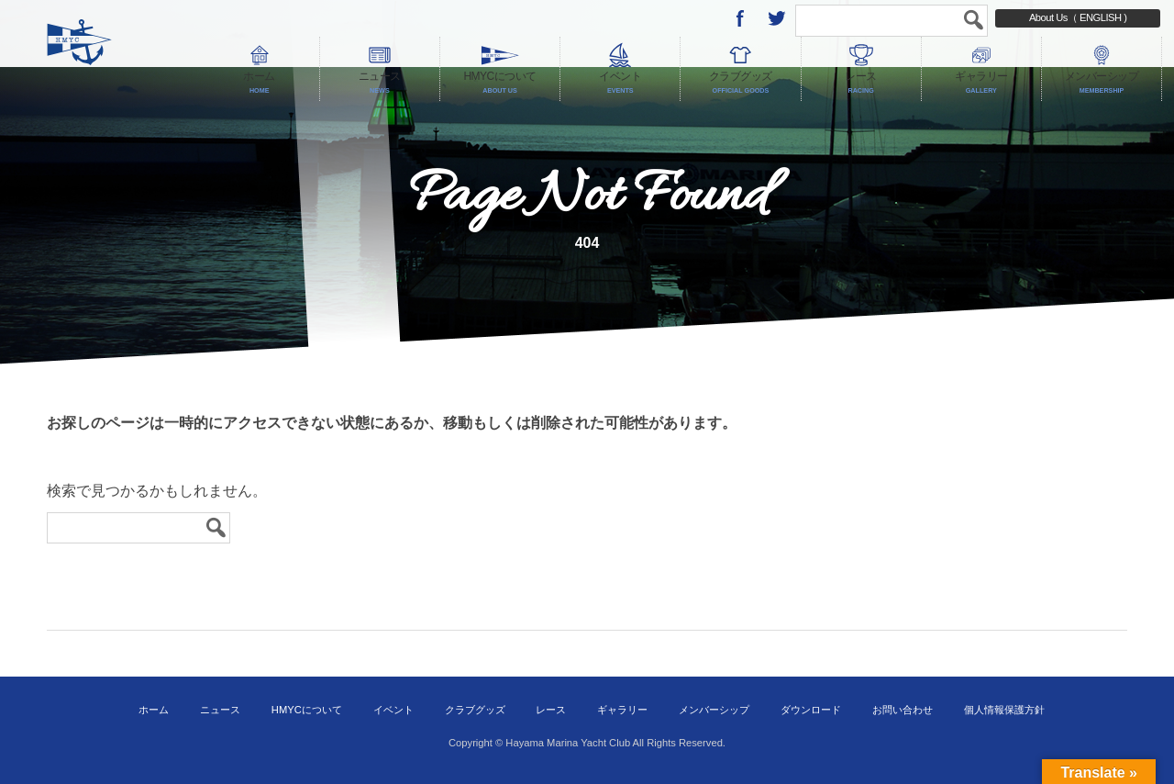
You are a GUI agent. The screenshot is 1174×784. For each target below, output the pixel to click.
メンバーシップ (714, 709)
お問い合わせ (902, 709)
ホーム (153, 709)
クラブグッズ (475, 709)
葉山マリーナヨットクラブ (117, 50)
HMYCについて (306, 709)
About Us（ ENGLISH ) (1078, 17)
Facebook (740, 18)
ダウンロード (811, 709)
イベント (393, 709)
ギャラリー (622, 709)
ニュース (220, 709)
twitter (777, 18)
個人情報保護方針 (1004, 709)
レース (551, 709)
